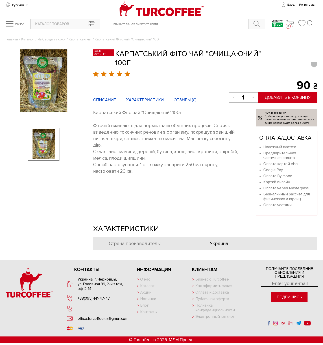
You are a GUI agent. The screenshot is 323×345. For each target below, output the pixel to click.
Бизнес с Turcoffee (212, 279)
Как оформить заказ (213, 285)
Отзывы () (185, 100)
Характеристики (145, 100)
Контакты (148, 312)
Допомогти (277, 24)
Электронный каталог (215, 316)
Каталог (27, 39)
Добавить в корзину (288, 97)
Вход (291, 5)
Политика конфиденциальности (215, 307)
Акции (145, 292)
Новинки (148, 298)
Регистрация (308, 5)
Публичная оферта (212, 298)
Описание (104, 100)
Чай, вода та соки (51, 39)
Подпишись (289, 297)
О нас (145, 279)
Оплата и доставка (212, 292)
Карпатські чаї (80, 39)
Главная (12, 39)
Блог (144, 305)
